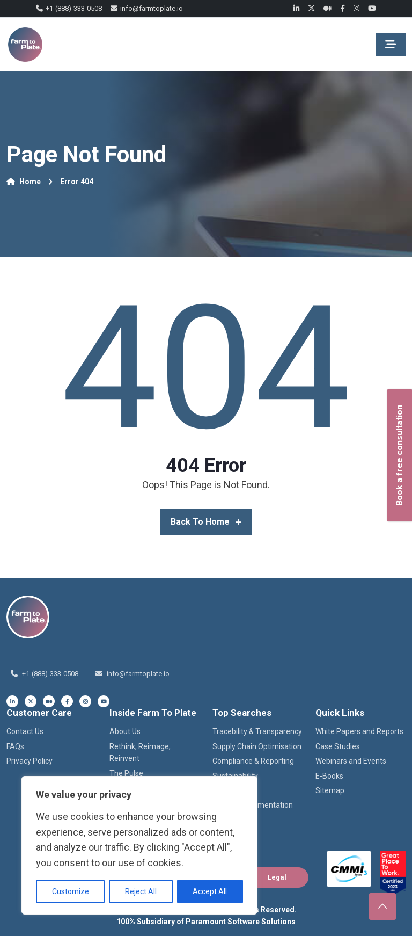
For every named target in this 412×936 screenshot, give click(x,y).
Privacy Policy (29, 761)
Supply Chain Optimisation (256, 746)
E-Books (329, 776)
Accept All (210, 891)
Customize (70, 891)
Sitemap (329, 790)
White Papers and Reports (359, 731)
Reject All (141, 891)
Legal (277, 877)
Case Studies (337, 746)
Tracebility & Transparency (257, 731)
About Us (125, 731)
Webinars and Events (350, 761)
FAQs (15, 746)
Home (23, 181)
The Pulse (126, 773)
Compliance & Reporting (253, 761)
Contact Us (24, 731)
